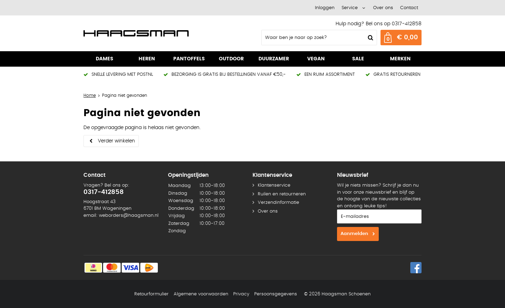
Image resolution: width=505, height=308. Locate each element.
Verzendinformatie (278, 202)
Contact (409, 8)
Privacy (241, 294)
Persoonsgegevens (275, 294)
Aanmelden (354, 234)
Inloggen (325, 8)
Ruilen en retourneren (282, 194)
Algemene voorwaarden (201, 294)
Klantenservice (274, 185)
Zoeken (370, 37)
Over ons (383, 8)
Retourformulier (151, 294)
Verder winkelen (116, 141)
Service (350, 8)
